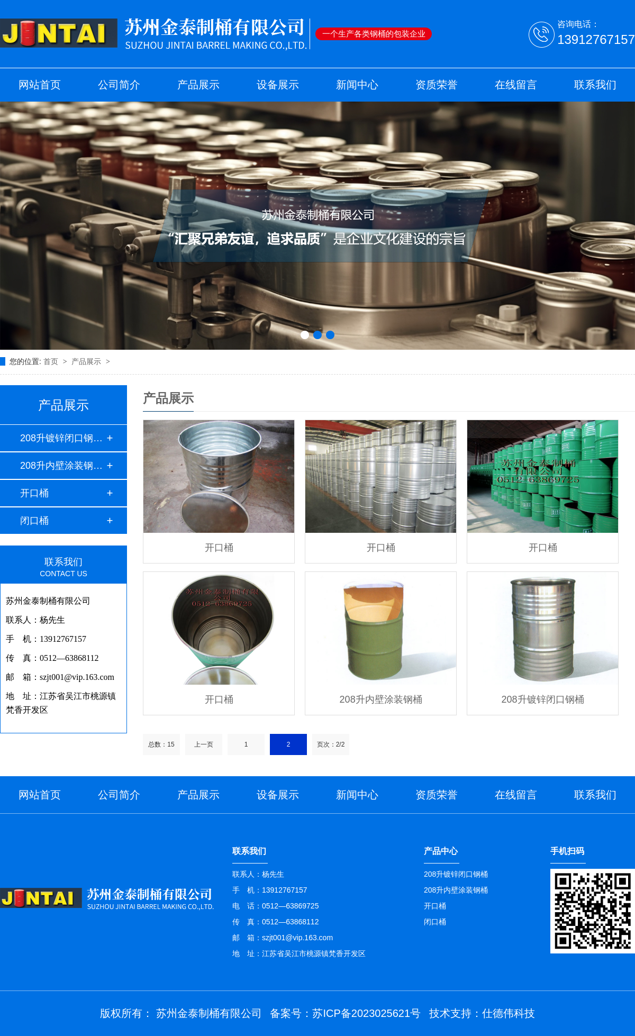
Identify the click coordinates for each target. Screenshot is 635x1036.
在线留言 (516, 84)
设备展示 (278, 84)
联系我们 (595, 84)
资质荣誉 (436, 84)
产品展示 (198, 84)
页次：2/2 (331, 744)
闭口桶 (34, 520)
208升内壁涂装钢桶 (381, 699)
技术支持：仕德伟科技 (482, 1013)
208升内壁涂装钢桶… (63, 465)
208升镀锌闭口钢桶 (543, 699)
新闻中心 (357, 84)
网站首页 (40, 84)
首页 (51, 361)
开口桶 (34, 493)
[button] (305, 335)
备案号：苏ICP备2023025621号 (345, 1013)
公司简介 (119, 84)
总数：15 (161, 744)
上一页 (203, 744)
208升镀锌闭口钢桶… (63, 438)
